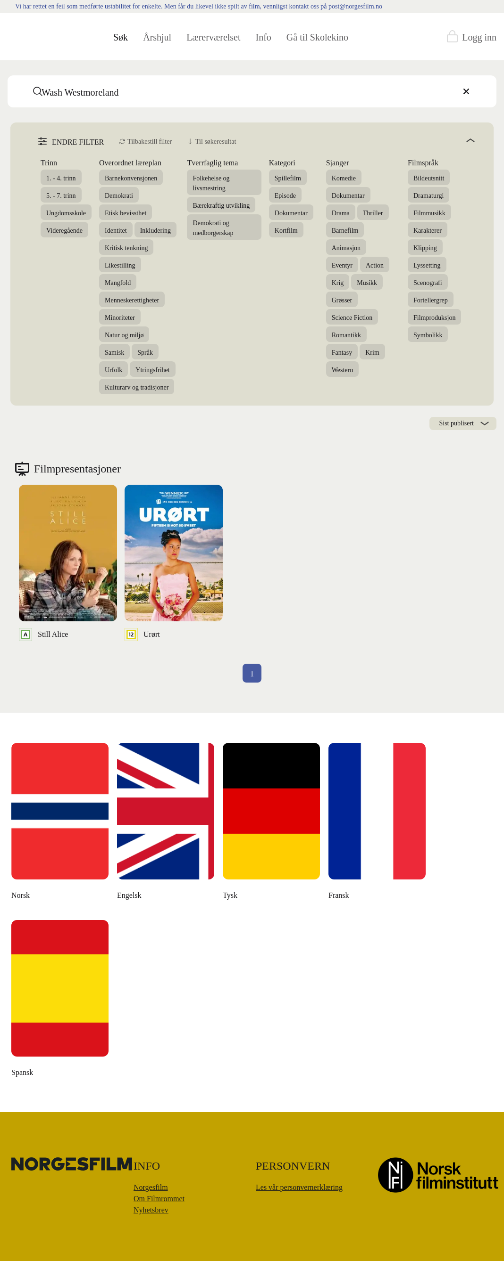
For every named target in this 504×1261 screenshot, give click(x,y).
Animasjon (346, 248)
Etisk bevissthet (125, 213)
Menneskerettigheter (132, 300)
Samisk (114, 352)
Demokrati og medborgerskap (213, 228)
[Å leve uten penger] (377, 824)
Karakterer (427, 230)
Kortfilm (286, 230)
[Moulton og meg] (272, 824)
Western (342, 370)
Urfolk (113, 370)
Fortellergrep (430, 300)
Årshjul (157, 37)
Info (263, 37)
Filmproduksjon (434, 317)
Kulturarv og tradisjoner (136, 387)
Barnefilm (345, 230)
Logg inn (479, 37)
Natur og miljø (124, 335)
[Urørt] (174, 563)
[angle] (359, 140)
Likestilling (120, 265)
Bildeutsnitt (428, 178)
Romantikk (346, 335)
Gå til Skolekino (317, 37)
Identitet (116, 230)
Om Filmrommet (159, 1199)
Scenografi (427, 282)
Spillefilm (288, 178)
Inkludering (155, 230)
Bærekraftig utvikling (221, 205)
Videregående (64, 230)
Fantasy (342, 352)
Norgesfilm (151, 1187)
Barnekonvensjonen (131, 178)
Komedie (344, 178)
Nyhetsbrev (151, 1210)
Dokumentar (291, 213)
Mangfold (118, 282)
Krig (338, 282)
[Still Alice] (68, 563)
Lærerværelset (213, 37)
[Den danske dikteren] (166, 824)
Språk (145, 352)
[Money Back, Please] (60, 1001)
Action (375, 265)
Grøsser (342, 300)
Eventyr (342, 265)
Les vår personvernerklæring (299, 1187)
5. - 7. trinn (61, 195)
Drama (341, 213)
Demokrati (119, 195)
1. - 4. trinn (61, 178)
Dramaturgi (428, 195)
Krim (372, 352)
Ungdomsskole (66, 213)
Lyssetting (427, 265)
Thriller (373, 213)
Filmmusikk (429, 213)
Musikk (367, 282)
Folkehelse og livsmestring (211, 183)
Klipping (425, 248)
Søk (120, 37)
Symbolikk (427, 335)
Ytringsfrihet (152, 370)
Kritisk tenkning (126, 248)
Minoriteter (120, 317)
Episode (285, 195)
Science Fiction (352, 317)
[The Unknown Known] (60, 824)
